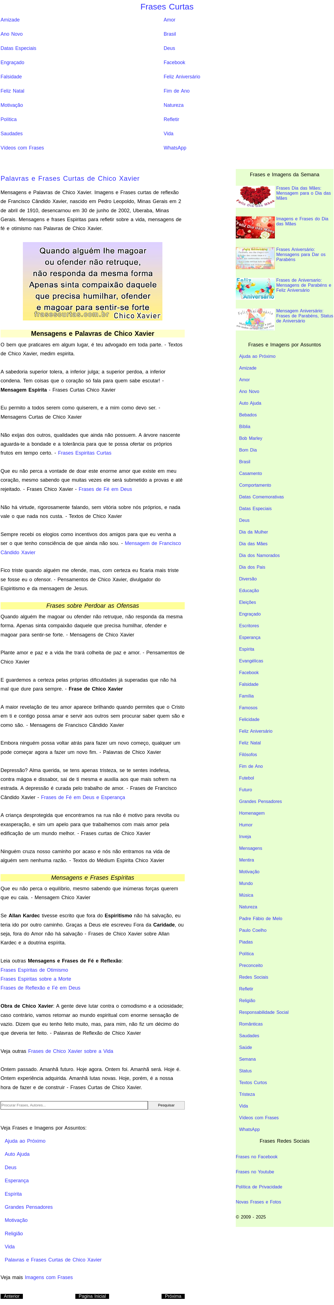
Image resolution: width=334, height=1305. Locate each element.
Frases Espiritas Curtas (84, 453)
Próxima (173, 1296)
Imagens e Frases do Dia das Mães (282, 227)
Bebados (248, 415)
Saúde (245, 1047)
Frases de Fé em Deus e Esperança (83, 797)
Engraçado (12, 62)
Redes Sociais (253, 977)
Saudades (12, 133)
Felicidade (249, 719)
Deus (169, 48)
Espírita (246, 649)
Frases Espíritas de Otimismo (34, 970)
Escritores (249, 625)
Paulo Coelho (252, 930)
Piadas (246, 942)
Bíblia (244, 426)
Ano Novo (12, 34)
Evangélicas (251, 660)
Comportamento (255, 485)
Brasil (170, 34)
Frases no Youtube (255, 1171)
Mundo (246, 883)
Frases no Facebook (257, 1156)
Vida (169, 133)
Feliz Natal (12, 91)
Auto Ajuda (250, 403)
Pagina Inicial (92, 1296)
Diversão (248, 578)
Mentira (246, 860)
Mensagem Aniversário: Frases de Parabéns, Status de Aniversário (284, 319)
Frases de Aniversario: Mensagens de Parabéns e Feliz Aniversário (283, 289)
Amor (170, 20)
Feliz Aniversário (182, 76)
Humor (246, 824)
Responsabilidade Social (264, 1012)
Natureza (174, 105)
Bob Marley (250, 438)
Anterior (12, 1296)
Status (245, 1070)
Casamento (250, 473)
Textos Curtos (253, 1082)
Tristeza (247, 1094)
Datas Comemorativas (261, 496)
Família (246, 696)
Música (246, 895)
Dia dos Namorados (259, 555)
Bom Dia (248, 450)
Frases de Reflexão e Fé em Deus (40, 988)
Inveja (245, 836)
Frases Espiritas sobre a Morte (36, 979)
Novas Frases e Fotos (258, 1202)
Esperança (250, 637)
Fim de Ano (177, 91)
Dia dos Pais (252, 567)
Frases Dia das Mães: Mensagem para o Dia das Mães (283, 197)
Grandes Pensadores (260, 801)
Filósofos (248, 754)
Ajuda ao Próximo (257, 356)
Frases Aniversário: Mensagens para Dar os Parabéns (281, 258)
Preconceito (251, 965)
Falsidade (11, 76)
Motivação (12, 105)
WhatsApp (175, 148)
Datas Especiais (18, 48)
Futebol (246, 778)
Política (9, 119)
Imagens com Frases (49, 1277)
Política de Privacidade (259, 1187)
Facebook (174, 62)
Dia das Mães (253, 543)
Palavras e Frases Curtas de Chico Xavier (70, 178)
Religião (247, 1000)
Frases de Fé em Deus (105, 489)
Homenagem (252, 813)
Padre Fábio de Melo (260, 918)
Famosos (248, 707)
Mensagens (250, 848)
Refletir (171, 119)
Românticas (251, 1024)
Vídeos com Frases (22, 148)
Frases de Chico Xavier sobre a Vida (70, 1051)
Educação (249, 590)
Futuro (245, 789)
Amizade (10, 20)
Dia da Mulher (253, 532)
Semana (247, 1059)
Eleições (247, 602)
